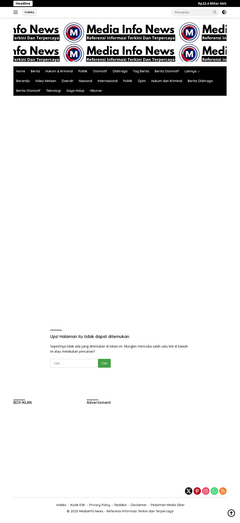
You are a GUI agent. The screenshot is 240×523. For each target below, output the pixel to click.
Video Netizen (45, 81)
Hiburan (96, 91)
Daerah (67, 81)
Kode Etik (78, 505)
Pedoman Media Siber (168, 505)
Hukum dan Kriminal (166, 81)
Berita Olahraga (200, 81)
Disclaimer (139, 505)
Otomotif (100, 71)
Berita (35, 71)
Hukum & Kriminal (59, 71)
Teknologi (53, 91)
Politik (82, 71)
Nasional (85, 81)
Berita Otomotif (167, 71)
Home (20, 71)
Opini (142, 81)
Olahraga (120, 71)
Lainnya (191, 71)
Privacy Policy (99, 505)
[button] (214, 12)
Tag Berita (141, 71)
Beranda (23, 81)
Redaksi (120, 505)
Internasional (108, 81)
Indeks (29, 12)
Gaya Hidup (75, 91)
